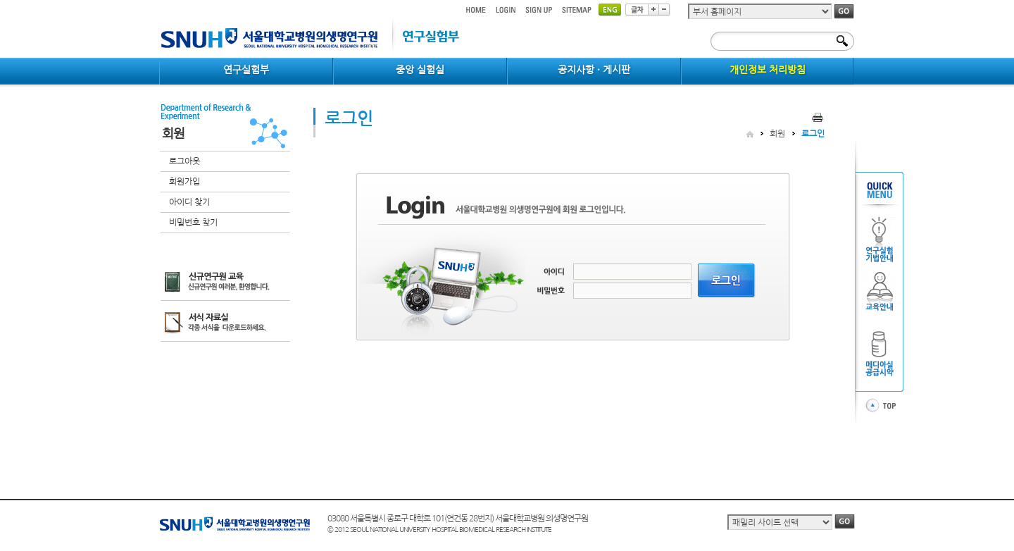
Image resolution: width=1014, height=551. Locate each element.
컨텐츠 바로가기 (159, 0)
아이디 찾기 (189, 202)
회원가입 (184, 182)
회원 (777, 134)
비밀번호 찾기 (193, 222)
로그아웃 (184, 161)
